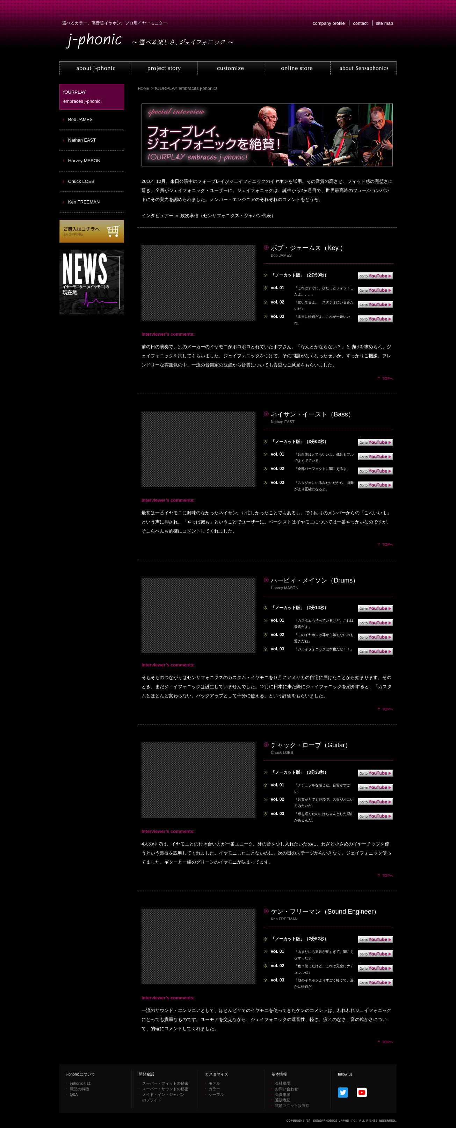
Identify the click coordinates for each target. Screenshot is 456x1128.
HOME (143, 88)
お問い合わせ (286, 1089)
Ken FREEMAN (84, 202)
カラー (214, 1089)
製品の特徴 (79, 1089)
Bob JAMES (80, 119)
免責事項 (282, 1094)
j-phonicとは (80, 1083)
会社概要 (282, 1083)
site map (384, 23)
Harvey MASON (84, 160)
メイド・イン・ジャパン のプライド (163, 1097)
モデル (214, 1083)
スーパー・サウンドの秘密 (165, 1089)
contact (360, 23)
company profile (329, 23)
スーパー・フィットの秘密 (165, 1083)
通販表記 (282, 1100)
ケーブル (216, 1094)
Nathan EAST (82, 140)
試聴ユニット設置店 (292, 1106)
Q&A (74, 1094)
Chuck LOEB (81, 181)
